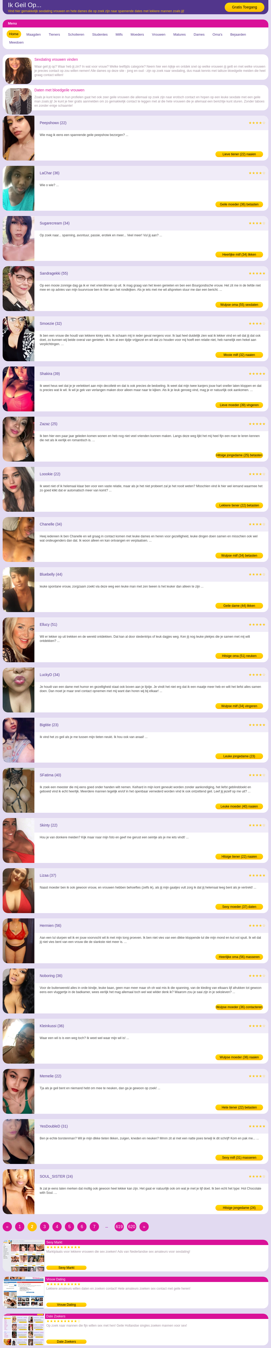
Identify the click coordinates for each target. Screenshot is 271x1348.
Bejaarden (238, 34)
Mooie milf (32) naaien (239, 355)
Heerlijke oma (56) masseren (239, 957)
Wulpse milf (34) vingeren (239, 706)
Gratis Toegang (244, 7)
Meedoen (16, 42)
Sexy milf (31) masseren (239, 1157)
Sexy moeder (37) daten (239, 907)
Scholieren (76, 34)
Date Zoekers (66, 1342)
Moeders (137, 34)
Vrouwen (158, 34)
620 (131, 1226)
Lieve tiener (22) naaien (239, 154)
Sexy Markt (66, 1268)
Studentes (100, 34)
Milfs (119, 34)
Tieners (54, 34)
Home (14, 34)
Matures (179, 34)
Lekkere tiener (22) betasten (239, 505)
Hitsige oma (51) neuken (239, 656)
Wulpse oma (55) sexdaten (239, 305)
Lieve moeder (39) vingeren (239, 405)
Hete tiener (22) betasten (239, 1107)
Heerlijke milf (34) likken (239, 254)
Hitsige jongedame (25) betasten (239, 455)
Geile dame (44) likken (239, 606)
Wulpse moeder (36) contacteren (239, 1007)
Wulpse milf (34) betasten (239, 555)
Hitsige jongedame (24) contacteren (239, 1208)
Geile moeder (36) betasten (239, 204)
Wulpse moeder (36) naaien (239, 1057)
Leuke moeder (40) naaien (239, 806)
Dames (199, 34)
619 (119, 1226)
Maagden (33, 34)
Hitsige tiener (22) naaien (239, 856)
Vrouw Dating (66, 1305)
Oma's (217, 34)
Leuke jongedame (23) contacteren (239, 756)
